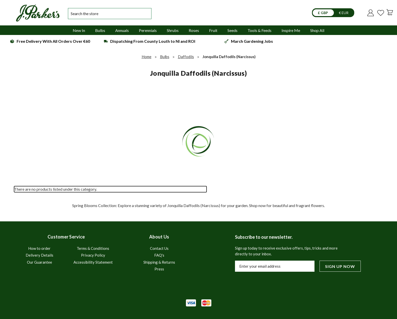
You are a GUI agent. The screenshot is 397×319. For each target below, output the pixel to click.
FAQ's (159, 255)
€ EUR (343, 13)
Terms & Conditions (93, 248)
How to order (39, 248)
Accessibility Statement (93, 262)
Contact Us (159, 248)
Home (146, 56)
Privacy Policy (93, 255)
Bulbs (164, 56)
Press (159, 269)
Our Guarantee (39, 262)
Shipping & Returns (159, 262)
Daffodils (186, 56)
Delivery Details (39, 255)
